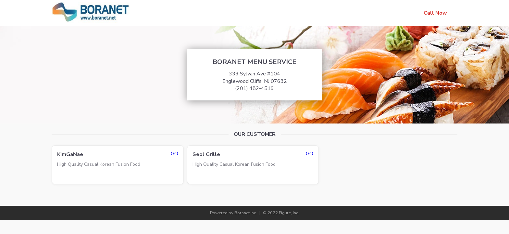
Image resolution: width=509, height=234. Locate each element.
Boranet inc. (245, 213)
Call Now (435, 13)
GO (174, 153)
